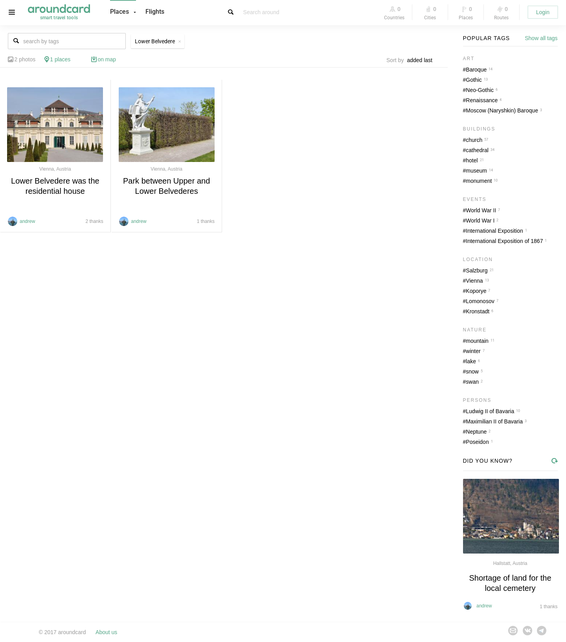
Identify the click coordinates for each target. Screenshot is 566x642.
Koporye (476, 291)
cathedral (477, 150)
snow (472, 371)
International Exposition (494, 231)
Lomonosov (480, 301)
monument (479, 181)
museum (476, 170)
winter (473, 351)
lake (471, 361)
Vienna (474, 280)
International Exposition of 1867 (504, 241)
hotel (472, 160)
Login (542, 12)
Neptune (476, 431)
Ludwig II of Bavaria (490, 411)
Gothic (473, 80)
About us (106, 632)
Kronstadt (477, 311)
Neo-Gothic (480, 90)
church (474, 140)
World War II (481, 210)
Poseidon (477, 442)
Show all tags (541, 38)
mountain (477, 341)
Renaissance (482, 100)
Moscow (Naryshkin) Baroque (502, 110)
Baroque (476, 69)
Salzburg (476, 270)
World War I (480, 220)
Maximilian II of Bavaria (494, 421)
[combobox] (422, 60)
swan (472, 381)
